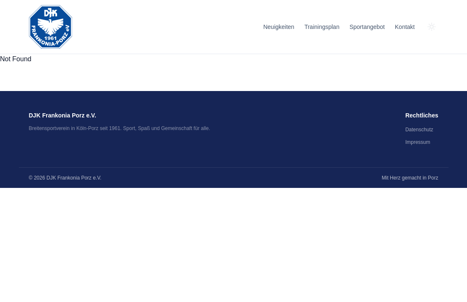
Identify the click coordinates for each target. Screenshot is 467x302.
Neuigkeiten (278, 26)
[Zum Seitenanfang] (50, 27)
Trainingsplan (321, 26)
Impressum (417, 142)
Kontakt (405, 26)
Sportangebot (367, 26)
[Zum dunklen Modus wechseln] (431, 27)
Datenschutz (419, 130)
